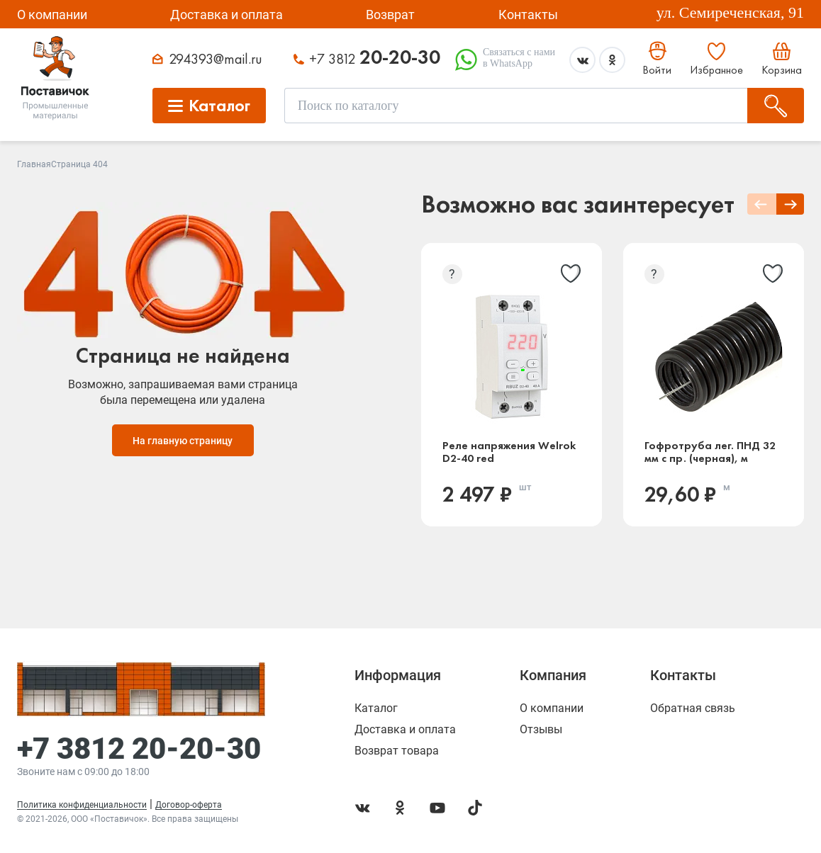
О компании (52, 14)
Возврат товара (396, 751)
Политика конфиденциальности (82, 805)
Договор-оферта (188, 805)
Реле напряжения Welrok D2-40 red (509, 452)
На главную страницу (183, 440)
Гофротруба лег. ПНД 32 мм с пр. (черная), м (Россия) (710, 452)
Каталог (376, 708)
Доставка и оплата (226, 14)
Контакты (528, 14)
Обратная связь (692, 708)
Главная (34, 164)
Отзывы (541, 729)
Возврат (390, 14)
